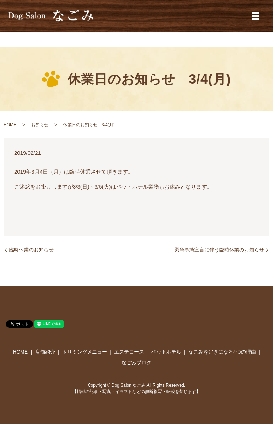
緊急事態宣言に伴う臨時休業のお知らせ (219, 250)
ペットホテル (166, 352)
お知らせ (39, 124)
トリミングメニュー (84, 352)
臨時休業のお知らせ (31, 250)
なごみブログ (136, 362)
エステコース (129, 352)
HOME (10, 124)
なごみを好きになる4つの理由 (222, 352)
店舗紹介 (45, 352)
